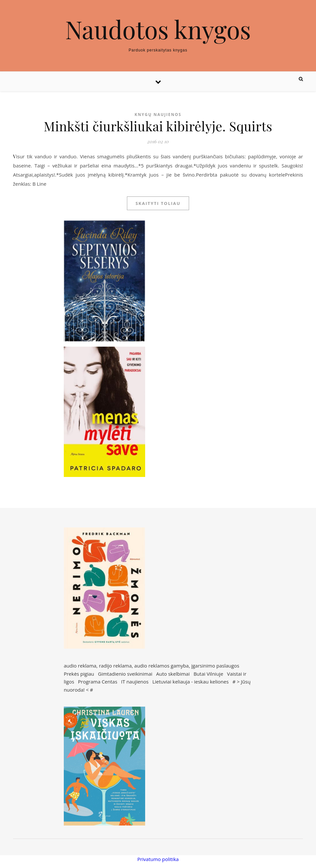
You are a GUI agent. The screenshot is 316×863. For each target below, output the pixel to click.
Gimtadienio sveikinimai (125, 673)
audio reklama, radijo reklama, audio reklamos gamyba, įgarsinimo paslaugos (151, 665)
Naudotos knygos (158, 29)
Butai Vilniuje (208, 673)
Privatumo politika (158, 859)
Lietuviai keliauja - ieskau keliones (190, 681)
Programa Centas (97, 681)
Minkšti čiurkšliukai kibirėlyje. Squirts (158, 126)
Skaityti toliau (157, 203)
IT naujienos (134, 681)
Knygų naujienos (158, 114)
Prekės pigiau (79, 673)
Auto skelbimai (173, 673)
